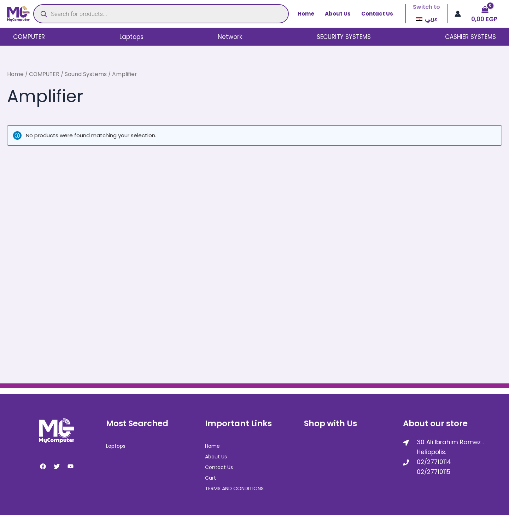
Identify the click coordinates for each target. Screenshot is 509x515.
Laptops (131, 37)
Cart (210, 477)
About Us (338, 13)
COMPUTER (29, 37)
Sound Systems (86, 74)
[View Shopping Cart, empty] (485, 14)
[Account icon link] (458, 14)
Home (306, 13)
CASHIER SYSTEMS (470, 37)
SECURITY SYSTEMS (344, 37)
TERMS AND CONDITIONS (234, 487)
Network (230, 37)
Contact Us (377, 13)
